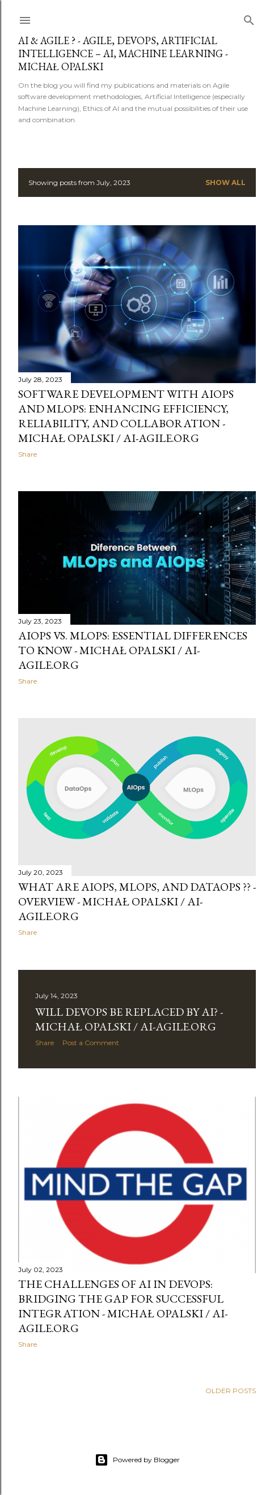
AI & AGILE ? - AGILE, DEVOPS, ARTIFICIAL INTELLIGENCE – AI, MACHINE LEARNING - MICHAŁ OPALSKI (123, 53)
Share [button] (27, 454)
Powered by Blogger (137, 1460)
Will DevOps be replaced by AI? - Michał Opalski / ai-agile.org (129, 1019)
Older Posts (230, 1390)
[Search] (249, 18)
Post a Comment (90, 1042)
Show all (225, 182)
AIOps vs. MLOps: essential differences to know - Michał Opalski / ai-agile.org (132, 650)
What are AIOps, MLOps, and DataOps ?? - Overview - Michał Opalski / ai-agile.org (137, 901)
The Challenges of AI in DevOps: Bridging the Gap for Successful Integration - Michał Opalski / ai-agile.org (122, 1306)
